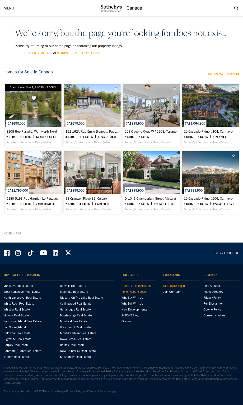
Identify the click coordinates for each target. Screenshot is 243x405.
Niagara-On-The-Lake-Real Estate (81, 297)
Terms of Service (98, 391)
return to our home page (33, 53)
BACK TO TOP (227, 253)
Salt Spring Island (15, 327)
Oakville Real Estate (73, 286)
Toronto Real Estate (16, 357)
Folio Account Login (134, 291)
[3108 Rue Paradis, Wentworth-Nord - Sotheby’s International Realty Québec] (33, 115)
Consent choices (214, 315)
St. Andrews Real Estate (75, 357)
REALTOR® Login (174, 286)
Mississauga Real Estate (76, 315)
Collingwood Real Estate (76, 303)
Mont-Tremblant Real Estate (78, 333)
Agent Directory (213, 291)
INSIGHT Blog (130, 315)
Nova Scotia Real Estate (75, 339)
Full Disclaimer (213, 303)
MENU (9, 8)
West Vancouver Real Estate (22, 291)
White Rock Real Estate (19, 303)
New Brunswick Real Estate (78, 351)
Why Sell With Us (132, 303)
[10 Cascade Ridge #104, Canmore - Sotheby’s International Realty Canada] (210, 115)
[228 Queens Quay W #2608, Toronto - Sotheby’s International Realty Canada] (151, 115)
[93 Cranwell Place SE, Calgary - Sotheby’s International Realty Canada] (92, 182)
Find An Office (212, 286)
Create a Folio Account (136, 286)
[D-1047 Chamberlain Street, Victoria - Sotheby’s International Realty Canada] (151, 182)
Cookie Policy (212, 309)
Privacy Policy (212, 297)
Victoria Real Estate (16, 315)
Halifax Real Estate (72, 345)
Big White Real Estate (18, 339)
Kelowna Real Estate (17, 333)
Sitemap (127, 321)
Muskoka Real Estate (74, 291)
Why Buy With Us (132, 297)
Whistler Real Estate (17, 309)
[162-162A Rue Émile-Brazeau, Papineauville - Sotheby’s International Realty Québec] (92, 115)
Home (8, 233)
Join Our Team (172, 291)
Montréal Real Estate (74, 321)
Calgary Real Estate (16, 345)
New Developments (134, 309)
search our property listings (79, 53)
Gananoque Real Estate (75, 309)
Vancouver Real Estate (18, 286)
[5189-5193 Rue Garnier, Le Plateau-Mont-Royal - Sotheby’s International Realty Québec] (33, 182)
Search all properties (223, 73)
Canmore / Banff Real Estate (22, 351)
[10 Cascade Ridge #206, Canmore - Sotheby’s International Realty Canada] (210, 182)
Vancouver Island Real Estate (23, 321)
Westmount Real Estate (75, 327)
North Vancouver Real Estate (22, 297)
